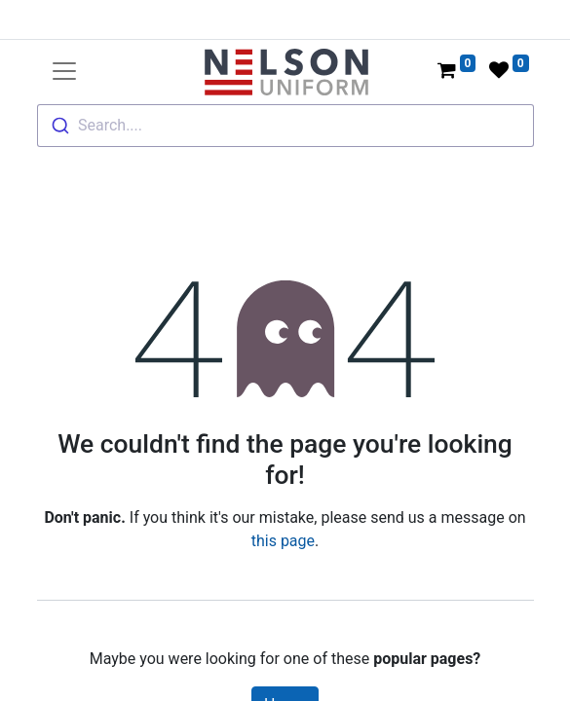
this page (283, 541)
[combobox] (285, 125)
